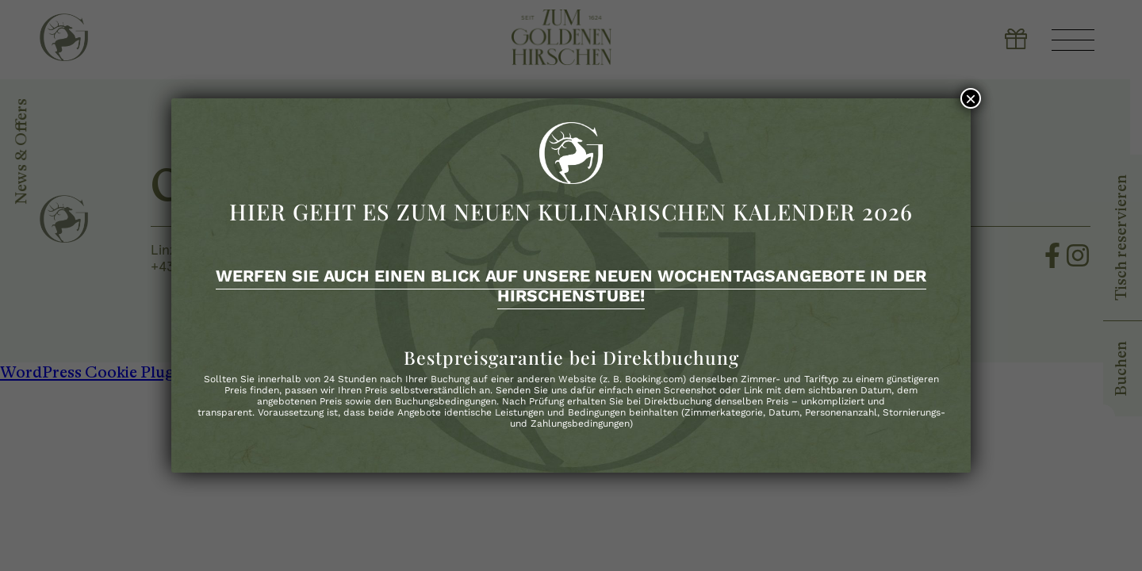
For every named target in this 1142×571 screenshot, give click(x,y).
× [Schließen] (970, 98)
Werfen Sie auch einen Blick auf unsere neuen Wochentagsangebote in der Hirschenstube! (571, 285)
